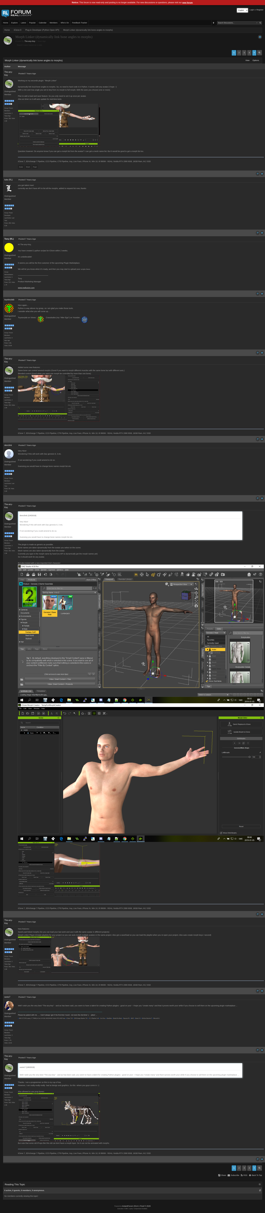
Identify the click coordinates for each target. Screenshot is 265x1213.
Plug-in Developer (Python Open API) (42, 30)
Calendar (42, 22)
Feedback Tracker (80, 22)
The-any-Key (29, 41)
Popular (32, 22)
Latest (23, 22)
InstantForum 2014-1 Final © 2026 (136, 1206)
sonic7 (7, 997)
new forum (187, 3)
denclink (8, 445)
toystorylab (9, 300)
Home (6, 22)
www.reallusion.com (26, 288)
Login (252, 10)
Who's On (64, 22)
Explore (14, 22)
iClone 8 (17, 30)
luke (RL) (8, 180)
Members (53, 22)
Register (259, 10)
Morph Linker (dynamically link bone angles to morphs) (88, 30)
